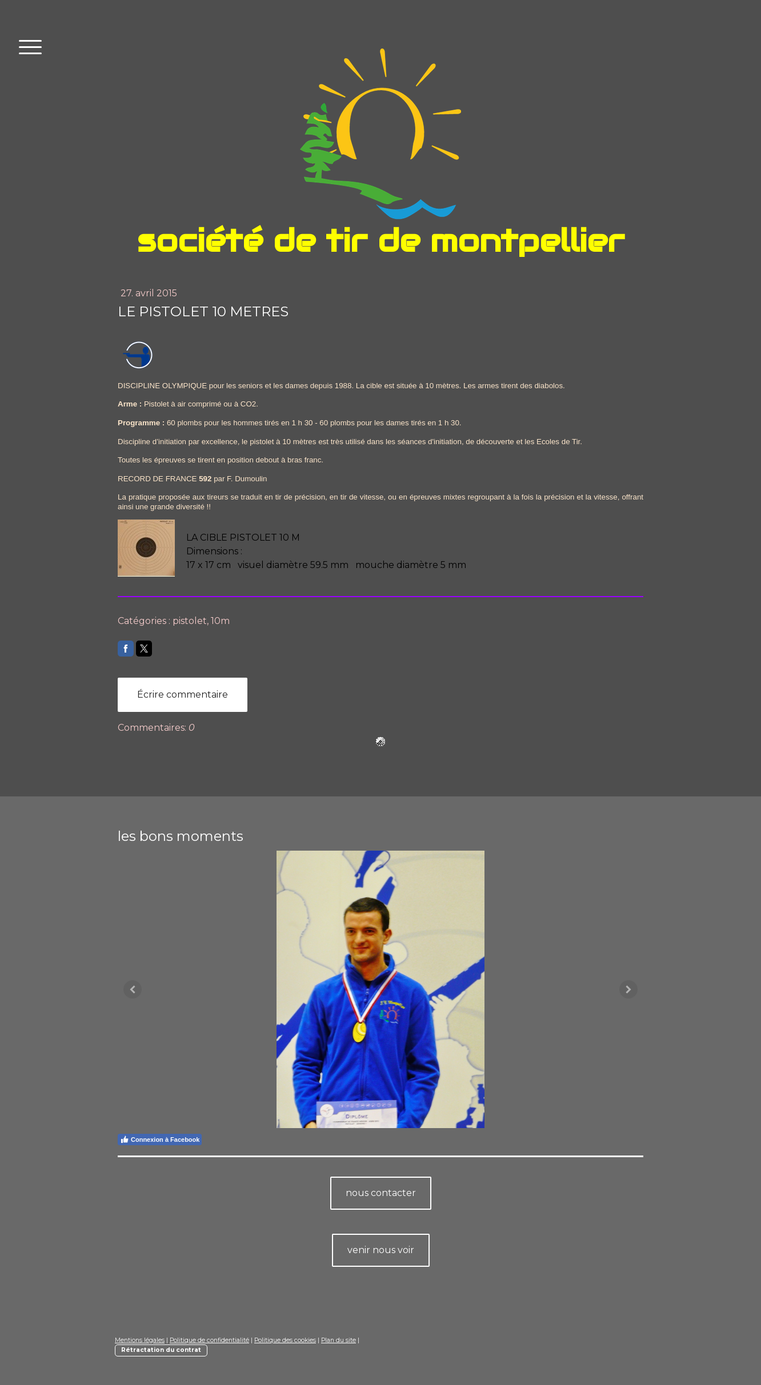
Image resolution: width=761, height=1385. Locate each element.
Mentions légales (140, 1340)
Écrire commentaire (182, 694)
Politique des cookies (285, 1340)
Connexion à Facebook (159, 1139)
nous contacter (381, 1192)
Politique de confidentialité (209, 1340)
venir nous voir (380, 1250)
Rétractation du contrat (161, 1350)
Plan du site (338, 1340)
